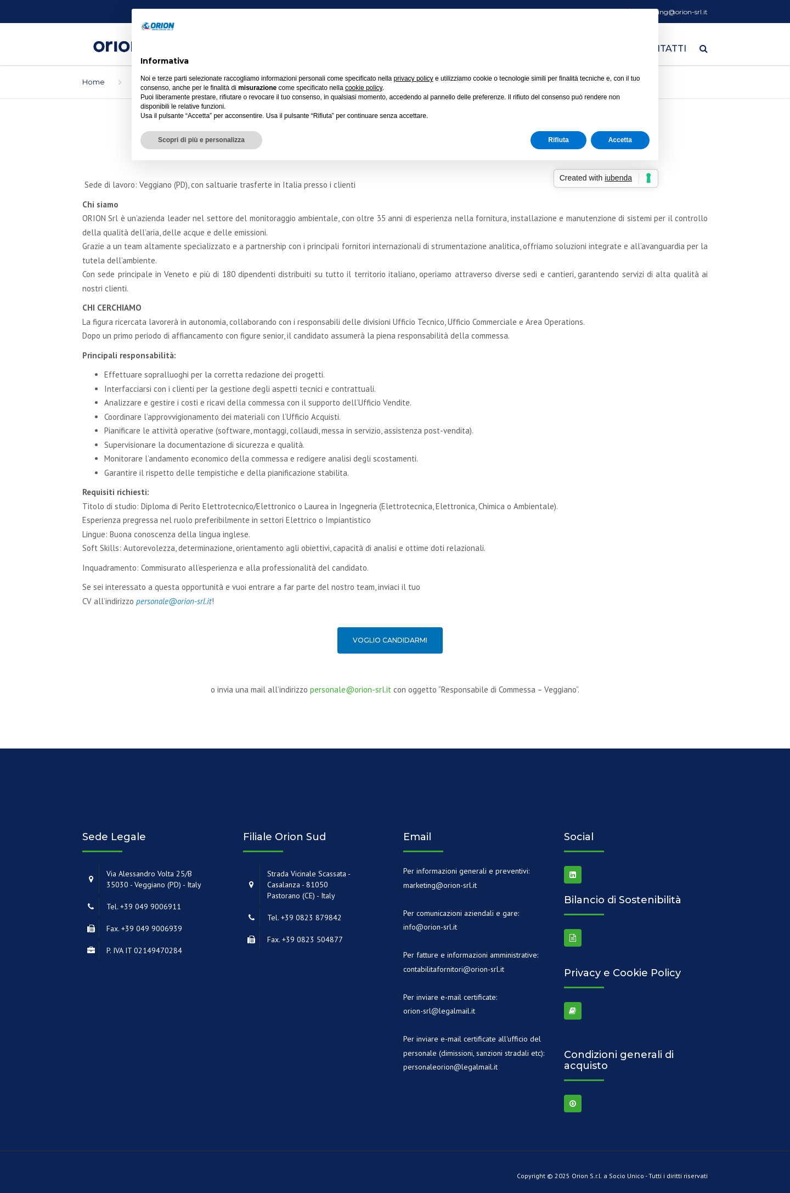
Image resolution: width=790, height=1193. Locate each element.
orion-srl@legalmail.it (439, 1007)
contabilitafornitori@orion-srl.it (453, 965)
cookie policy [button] (363, 88)
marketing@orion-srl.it (440, 881)
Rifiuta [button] (558, 140)
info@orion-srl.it (430, 923)
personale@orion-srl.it (350, 685)
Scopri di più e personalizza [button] (201, 140)
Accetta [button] (620, 140)
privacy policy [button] (413, 78)
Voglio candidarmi (390, 637)
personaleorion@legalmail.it (450, 1063)
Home (93, 78)
